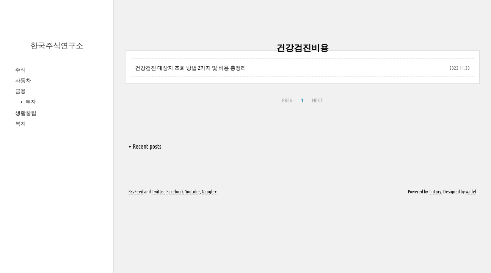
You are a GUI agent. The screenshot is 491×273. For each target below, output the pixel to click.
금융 (20, 91)
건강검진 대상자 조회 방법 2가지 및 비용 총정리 (190, 68)
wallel (471, 191)
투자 (30, 102)
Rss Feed (136, 191)
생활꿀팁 (25, 113)
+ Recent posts (145, 146)
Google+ (209, 191)
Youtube (192, 191)
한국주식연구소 (56, 45)
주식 (20, 70)
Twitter (158, 191)
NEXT (317, 100)
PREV (287, 100)
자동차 (23, 80)
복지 (20, 124)
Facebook (175, 191)
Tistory (435, 191)
